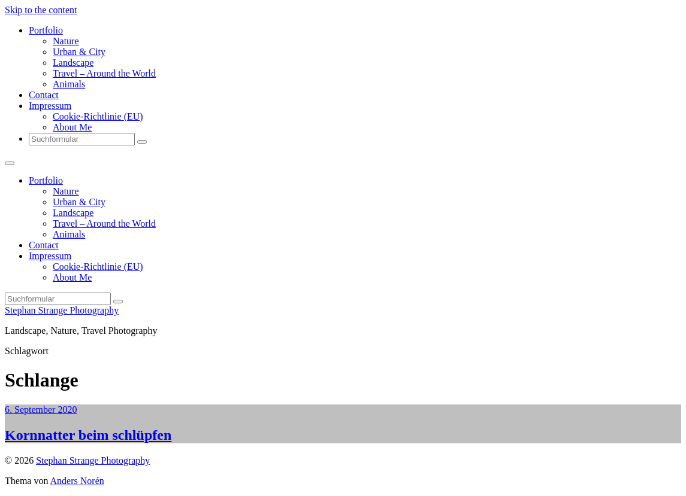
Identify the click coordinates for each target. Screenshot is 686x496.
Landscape (73, 62)
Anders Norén (77, 481)
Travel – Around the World (104, 73)
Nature (66, 41)
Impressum (50, 106)
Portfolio (46, 30)
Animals (69, 84)
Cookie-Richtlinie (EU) (98, 116)
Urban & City (79, 52)
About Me (72, 127)
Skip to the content (41, 10)
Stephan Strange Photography (62, 310)
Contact (44, 95)
